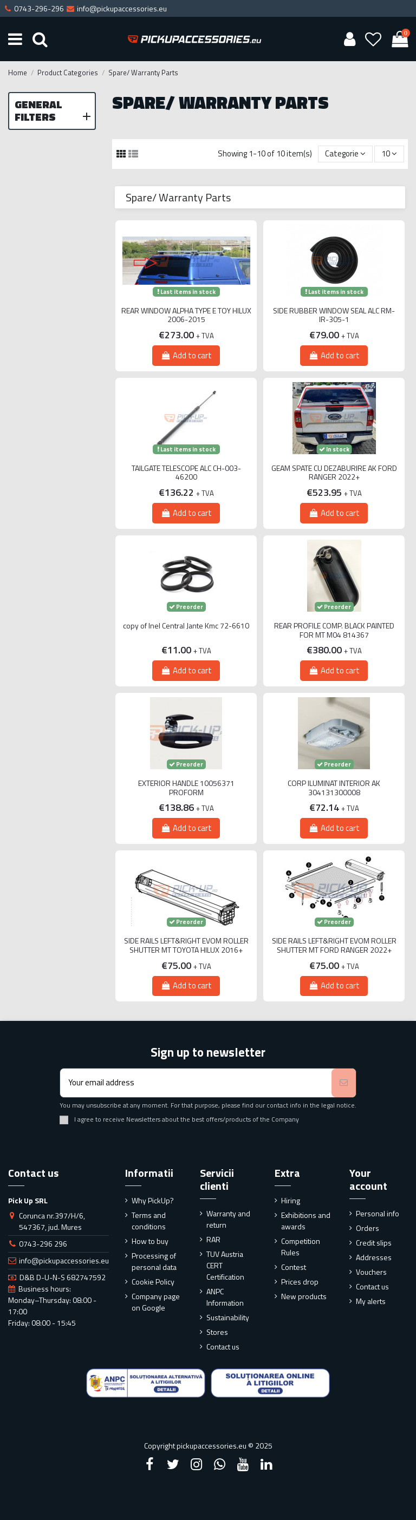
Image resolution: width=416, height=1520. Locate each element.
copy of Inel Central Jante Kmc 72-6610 (186, 626)
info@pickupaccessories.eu (64, 1260)
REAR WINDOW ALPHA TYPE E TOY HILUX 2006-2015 (186, 315)
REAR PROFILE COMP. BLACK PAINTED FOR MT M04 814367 (334, 630)
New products (304, 1296)
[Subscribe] (344, 1083)
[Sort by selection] (345, 154)
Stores (217, 1332)
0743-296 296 (43, 1243)
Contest (293, 1267)
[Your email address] (196, 1083)
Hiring (290, 1200)
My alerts (371, 1301)
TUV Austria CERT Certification (225, 1265)
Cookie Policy (153, 1281)
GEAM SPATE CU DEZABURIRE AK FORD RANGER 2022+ (334, 473)
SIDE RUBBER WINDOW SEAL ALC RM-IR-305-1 (334, 315)
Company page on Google (156, 1301)
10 (389, 153)
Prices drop (299, 1281)
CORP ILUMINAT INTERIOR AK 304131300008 (334, 788)
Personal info (377, 1213)
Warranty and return (228, 1219)
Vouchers (371, 1271)
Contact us (222, 1346)
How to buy (150, 1241)
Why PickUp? (153, 1200)
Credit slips (374, 1242)
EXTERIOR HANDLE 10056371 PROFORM (186, 788)
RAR (213, 1239)
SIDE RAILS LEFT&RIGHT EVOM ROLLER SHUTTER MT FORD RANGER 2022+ (334, 945)
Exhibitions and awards (305, 1220)
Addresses (374, 1257)
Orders (367, 1228)
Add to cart (185, 355)
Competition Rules (300, 1246)
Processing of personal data (154, 1261)
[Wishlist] (373, 39)
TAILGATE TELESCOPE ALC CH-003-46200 (186, 473)
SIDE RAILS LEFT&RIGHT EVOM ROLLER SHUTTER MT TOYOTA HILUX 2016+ (186, 945)
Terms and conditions (149, 1220)
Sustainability (227, 1317)
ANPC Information (225, 1297)
